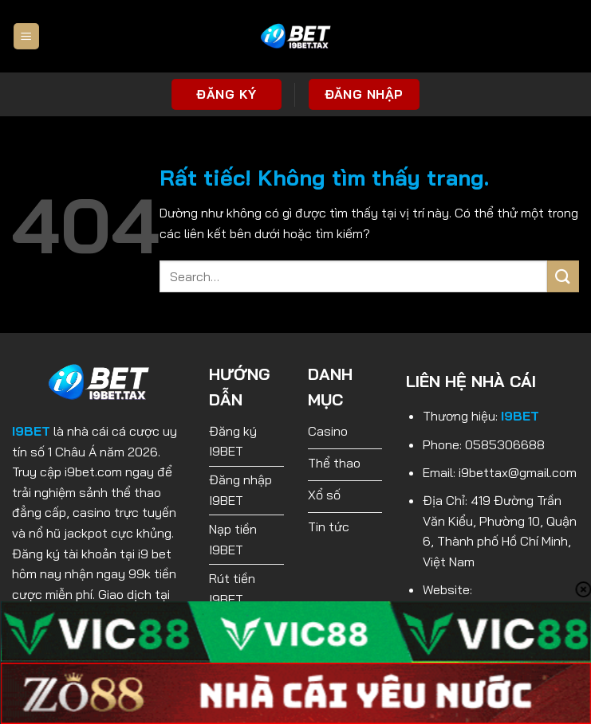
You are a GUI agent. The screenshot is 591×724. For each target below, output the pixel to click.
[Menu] (26, 36)
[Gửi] (563, 276)
